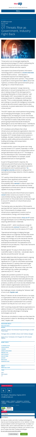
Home (3, 401)
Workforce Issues (5, 361)
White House (4, 359)
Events (13, 401)
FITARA (4, 403)
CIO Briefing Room (5, 345)
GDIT (2, 372)
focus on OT (26, 218)
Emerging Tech (4, 352)
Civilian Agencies (5, 347)
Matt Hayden (4, 374)
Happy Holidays (5, 354)
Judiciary (3, 358)
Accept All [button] (24, 434)
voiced (3, 195)
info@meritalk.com (7, 397)
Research (20, 401)
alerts (25, 81)
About (2, 405)
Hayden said (14, 292)
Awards (17, 402)
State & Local (26, 402)
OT (2, 376)
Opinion (26, 401)
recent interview (28, 73)
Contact (13, 405)
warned (16, 183)
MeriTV (4, 402)
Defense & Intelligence (6, 350)
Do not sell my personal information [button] (11, 431)
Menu (18, 11)
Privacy (17, 405)
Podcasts (11, 402)
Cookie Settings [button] (13, 434)
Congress (3, 349)
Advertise (7, 405)
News (8, 401)
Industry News (5, 325)
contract (16, 227)
